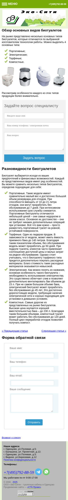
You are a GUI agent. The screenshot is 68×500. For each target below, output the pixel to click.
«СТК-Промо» (34, 487)
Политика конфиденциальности (20, 460)
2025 (15, 482)
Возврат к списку (11, 437)
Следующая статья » (54, 330)
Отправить (34, 422)
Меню (10, 3)
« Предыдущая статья (15, 330)
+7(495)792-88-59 (57, 4)
